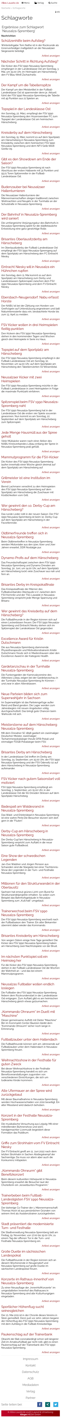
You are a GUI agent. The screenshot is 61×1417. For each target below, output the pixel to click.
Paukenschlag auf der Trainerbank (26, 1334)
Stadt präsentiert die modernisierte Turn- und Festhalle (27, 1226)
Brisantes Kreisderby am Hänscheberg (30, 936)
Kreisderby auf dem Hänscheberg (26, 133)
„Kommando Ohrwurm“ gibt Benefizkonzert (21, 1172)
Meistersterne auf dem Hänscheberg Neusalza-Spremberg (29, 726)
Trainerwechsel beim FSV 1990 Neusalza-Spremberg (24, 913)
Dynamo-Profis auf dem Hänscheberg (29, 558)
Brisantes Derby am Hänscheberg (26, 752)
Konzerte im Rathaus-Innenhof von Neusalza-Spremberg (27, 1281)
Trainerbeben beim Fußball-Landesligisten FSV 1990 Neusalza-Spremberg (27, 1199)
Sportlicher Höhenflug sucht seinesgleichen (22, 1309)
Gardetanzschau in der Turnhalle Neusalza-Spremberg (25, 668)
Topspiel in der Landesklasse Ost (26, 109)
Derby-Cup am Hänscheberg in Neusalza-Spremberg (24, 833)
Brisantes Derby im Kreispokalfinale (27, 585)
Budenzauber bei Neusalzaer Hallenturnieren (23, 189)
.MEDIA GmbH (30, 1414)
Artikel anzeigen (51, 55)
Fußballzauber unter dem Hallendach (29, 1039)
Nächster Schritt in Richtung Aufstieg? (29, 61)
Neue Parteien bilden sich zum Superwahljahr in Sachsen (24, 696)
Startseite (6, 8)
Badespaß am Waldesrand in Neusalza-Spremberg (22, 808)
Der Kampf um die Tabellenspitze (26, 85)
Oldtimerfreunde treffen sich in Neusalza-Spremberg (24, 535)
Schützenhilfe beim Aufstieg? (23, 41)
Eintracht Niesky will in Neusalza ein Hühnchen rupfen (28, 269)
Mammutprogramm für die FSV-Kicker (30, 457)
